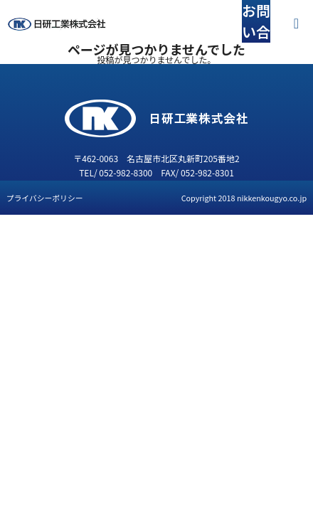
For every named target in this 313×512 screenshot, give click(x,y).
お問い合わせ (256, 31)
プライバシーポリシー (44, 197)
